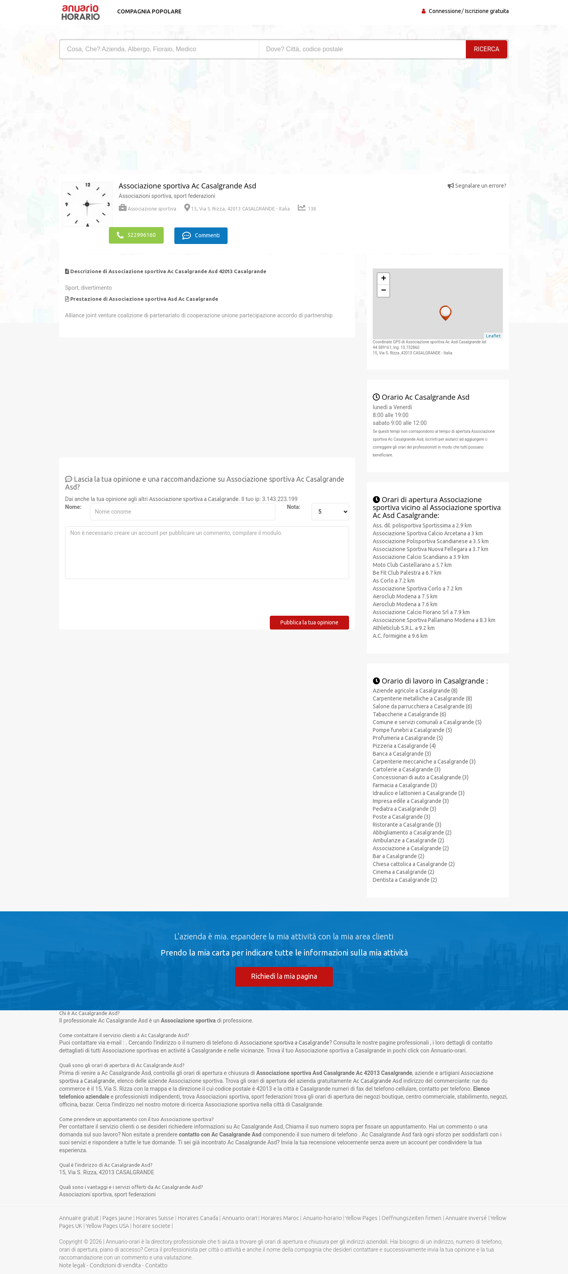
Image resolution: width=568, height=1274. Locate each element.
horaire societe (151, 1226)
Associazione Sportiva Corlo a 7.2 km (417, 588)
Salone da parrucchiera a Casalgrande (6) (422, 706)
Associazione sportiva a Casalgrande (194, 498)
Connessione (445, 11)
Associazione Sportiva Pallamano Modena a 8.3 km (434, 620)
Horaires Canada (198, 1218)
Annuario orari (239, 1218)
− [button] (383, 290)
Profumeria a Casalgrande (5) (408, 738)
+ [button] (383, 279)
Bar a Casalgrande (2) (398, 856)
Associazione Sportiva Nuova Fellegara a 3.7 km (430, 549)
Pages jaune (117, 1218)
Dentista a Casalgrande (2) (405, 880)
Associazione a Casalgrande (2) (411, 848)
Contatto (156, 1265)
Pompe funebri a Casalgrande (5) (412, 730)
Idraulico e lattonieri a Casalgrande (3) (419, 793)
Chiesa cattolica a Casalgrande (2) (414, 864)
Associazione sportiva (147, 208)
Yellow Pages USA (107, 1226)
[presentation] (125, 600)
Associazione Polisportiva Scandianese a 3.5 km (431, 541)
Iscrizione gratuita (487, 11)
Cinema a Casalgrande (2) (403, 872)
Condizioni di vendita (115, 1265)
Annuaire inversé (466, 1218)
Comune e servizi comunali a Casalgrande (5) (427, 722)
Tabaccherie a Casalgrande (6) (409, 714)
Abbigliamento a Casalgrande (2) (412, 832)
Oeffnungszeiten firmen (411, 1218)
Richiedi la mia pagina (284, 976)
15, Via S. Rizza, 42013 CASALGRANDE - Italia (237, 208)
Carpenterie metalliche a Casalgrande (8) (422, 698)
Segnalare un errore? (477, 186)
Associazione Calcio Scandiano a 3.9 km (421, 556)
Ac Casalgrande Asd (377, 1080)
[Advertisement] (168, 118)
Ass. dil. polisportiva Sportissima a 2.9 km (422, 525)
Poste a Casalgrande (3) (401, 817)
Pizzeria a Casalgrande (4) (404, 746)
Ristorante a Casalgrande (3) (407, 824)
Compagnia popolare (149, 11)
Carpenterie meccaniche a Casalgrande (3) (424, 761)
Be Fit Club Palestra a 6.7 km (407, 572)
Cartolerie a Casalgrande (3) (407, 769)
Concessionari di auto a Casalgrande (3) (421, 777)
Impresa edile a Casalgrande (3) (411, 801)
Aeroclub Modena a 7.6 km (405, 604)
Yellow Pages (361, 1218)
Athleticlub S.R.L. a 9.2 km (404, 627)
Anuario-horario (322, 1218)
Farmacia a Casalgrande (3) (405, 785)
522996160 (136, 235)
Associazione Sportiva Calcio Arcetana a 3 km (428, 533)
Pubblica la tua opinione (309, 622)
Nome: (73, 506)
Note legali (72, 1265)
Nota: (294, 506)
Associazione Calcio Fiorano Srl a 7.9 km (421, 612)
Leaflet (493, 335)
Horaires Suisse (155, 1218)
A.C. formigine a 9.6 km (400, 635)
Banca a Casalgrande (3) (402, 754)
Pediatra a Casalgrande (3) (404, 809)
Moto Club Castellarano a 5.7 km (412, 564)
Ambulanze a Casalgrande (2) (408, 840)
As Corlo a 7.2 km (394, 580)
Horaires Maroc (280, 1218)
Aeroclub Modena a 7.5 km (405, 596)
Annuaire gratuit (79, 1218)
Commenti (201, 235)
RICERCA (486, 49)
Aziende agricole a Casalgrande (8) (415, 690)
